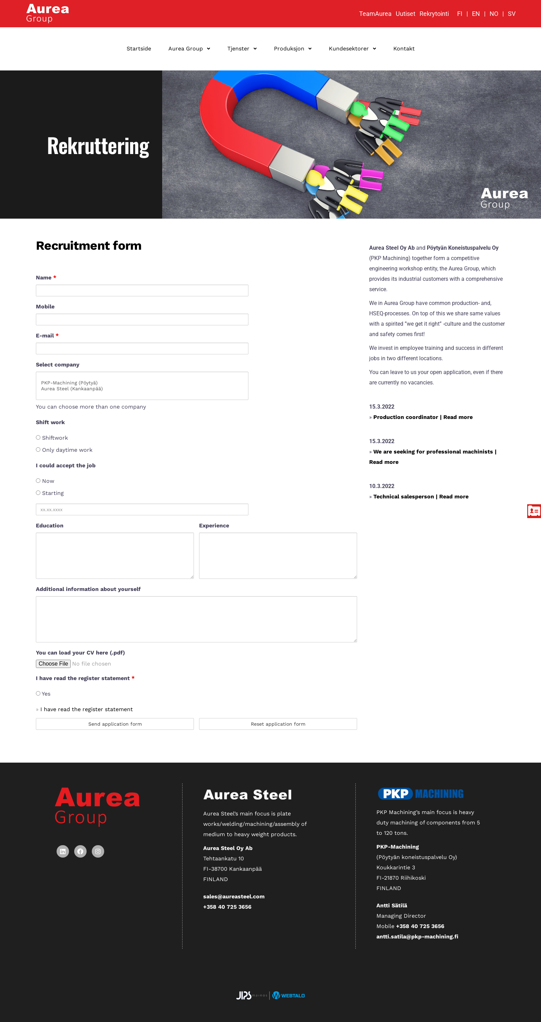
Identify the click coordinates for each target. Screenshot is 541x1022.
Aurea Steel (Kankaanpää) (142, 389)
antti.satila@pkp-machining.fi (417, 936)
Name (46, 277)
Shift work (50, 422)
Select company (57, 364)
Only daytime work (64, 450)
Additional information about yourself (88, 589)
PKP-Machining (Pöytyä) (142, 383)
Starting (50, 493)
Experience (214, 525)
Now (45, 481)
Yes (43, 693)
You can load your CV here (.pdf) (80, 652)
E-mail (47, 335)
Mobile (45, 306)
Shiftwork (52, 437)
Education (49, 525)
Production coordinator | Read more (423, 417)
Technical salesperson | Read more (421, 496)
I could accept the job (66, 465)
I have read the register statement (85, 678)
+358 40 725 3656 (227, 907)
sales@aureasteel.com (234, 896)
